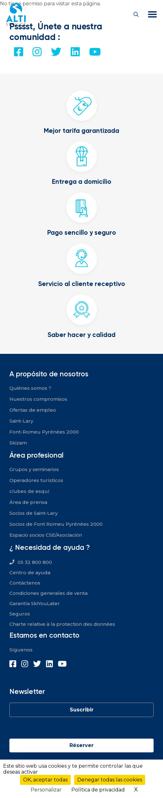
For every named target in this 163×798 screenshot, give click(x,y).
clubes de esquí (29, 491)
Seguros (19, 614)
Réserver (81, 745)
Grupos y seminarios (34, 469)
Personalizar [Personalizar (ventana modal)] (46, 790)
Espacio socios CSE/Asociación (45, 535)
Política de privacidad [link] (98, 790)
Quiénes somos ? (30, 388)
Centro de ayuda (29, 572)
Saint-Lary (21, 421)
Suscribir (82, 710)
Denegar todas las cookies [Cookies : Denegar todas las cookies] (109, 780)
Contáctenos (24, 583)
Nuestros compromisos (38, 399)
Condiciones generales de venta (48, 593)
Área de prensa (28, 502)
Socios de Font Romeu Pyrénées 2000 (56, 524)
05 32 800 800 (35, 562)
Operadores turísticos (36, 480)
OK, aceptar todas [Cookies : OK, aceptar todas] (45, 780)
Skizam (18, 443)
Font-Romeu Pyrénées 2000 (44, 432)
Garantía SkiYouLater (34, 603)
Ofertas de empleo (32, 410)
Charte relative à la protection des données (62, 624)
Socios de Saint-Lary (33, 513)
